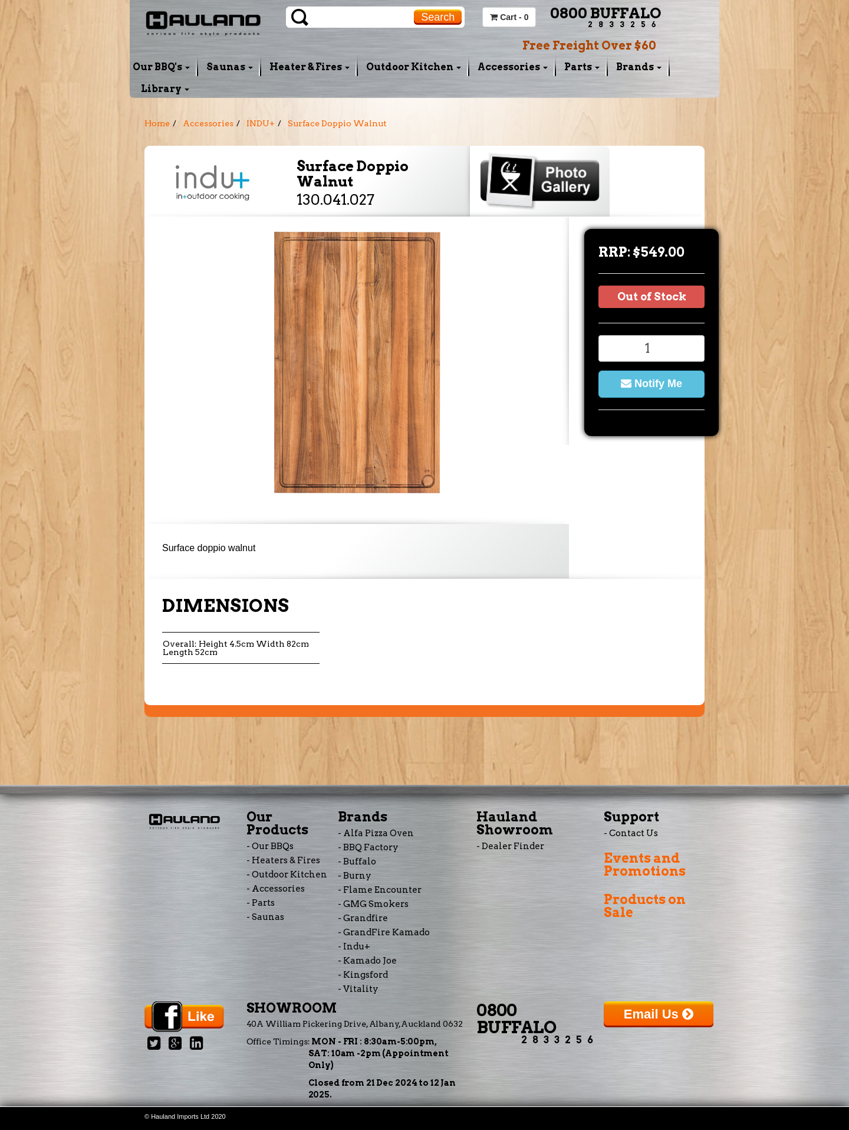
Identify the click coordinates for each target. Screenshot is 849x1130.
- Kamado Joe (367, 960)
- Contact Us (631, 833)
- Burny (354, 875)
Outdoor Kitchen (413, 67)
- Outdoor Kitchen (286, 874)
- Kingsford (363, 974)
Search (438, 17)
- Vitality (358, 989)
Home (157, 123)
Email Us (658, 1014)
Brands (639, 67)
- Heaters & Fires (283, 860)
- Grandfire (363, 918)
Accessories (513, 67)
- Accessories (275, 888)
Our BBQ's (161, 67)
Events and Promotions (645, 864)
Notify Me (651, 383)
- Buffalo (357, 861)
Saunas (229, 67)
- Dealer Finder (510, 846)
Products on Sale (645, 906)
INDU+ (260, 123)
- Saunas (265, 917)
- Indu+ (354, 946)
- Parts (260, 903)
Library (165, 88)
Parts (582, 67)
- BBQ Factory (368, 847)
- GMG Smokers (373, 904)
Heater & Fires (309, 67)
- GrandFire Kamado (384, 932)
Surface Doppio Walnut (337, 123)
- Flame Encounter (380, 890)
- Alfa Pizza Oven (376, 833)
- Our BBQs (270, 846)
